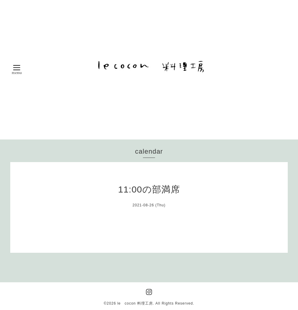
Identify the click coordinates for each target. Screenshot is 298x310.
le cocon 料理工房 (135, 303)
